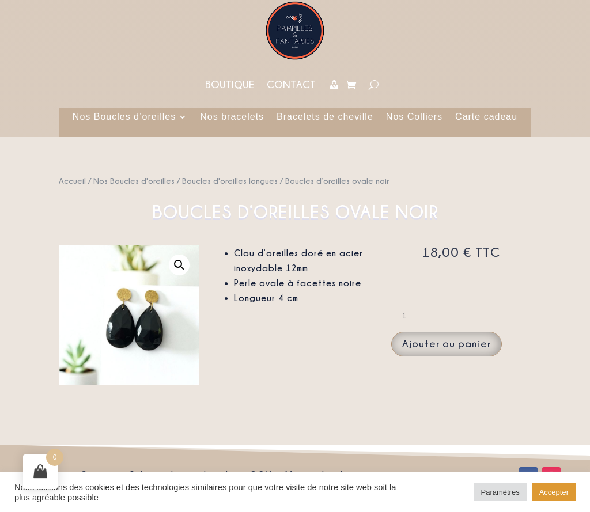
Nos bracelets (232, 117)
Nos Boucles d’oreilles (124, 117)
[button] (179, 265)
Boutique (229, 84)
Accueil (72, 180)
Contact (291, 84)
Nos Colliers (414, 117)
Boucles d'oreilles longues (230, 180)
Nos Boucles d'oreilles (134, 180)
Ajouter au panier (446, 343)
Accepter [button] (554, 492)
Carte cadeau (486, 117)
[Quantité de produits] (408, 315)
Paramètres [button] (500, 492)
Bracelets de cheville (325, 117)
